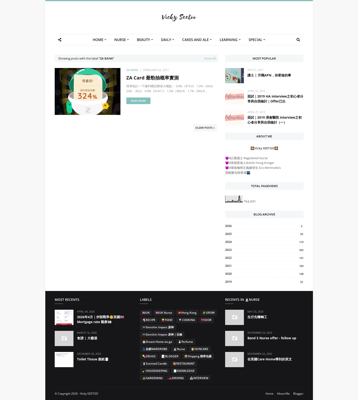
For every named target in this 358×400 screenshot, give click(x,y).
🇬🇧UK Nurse (164, 313)
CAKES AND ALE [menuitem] (195, 39)
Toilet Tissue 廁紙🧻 (93, 359)
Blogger (298, 394)
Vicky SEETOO (89, 394)
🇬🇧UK (146, 313)
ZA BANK (132, 70)
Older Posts (203, 127)
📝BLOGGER (170, 356)
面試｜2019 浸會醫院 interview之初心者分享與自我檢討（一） (274, 120)
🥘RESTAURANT (184, 364)
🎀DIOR (206, 320)
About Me (283, 394)
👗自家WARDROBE (154, 349)
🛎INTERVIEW (199, 378)
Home (269, 394)
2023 (264, 250)
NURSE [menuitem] (120, 39)
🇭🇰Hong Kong (187, 313)
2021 (264, 266)
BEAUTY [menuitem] (143, 39)
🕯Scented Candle (154, 364)
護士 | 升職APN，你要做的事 (269, 75)
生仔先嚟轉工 (257, 317)
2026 (264, 226)
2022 (264, 258)
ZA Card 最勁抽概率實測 (152, 78)
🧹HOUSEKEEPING (154, 371)
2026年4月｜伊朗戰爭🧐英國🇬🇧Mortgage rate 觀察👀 (100, 319)
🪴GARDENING (152, 378)
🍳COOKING (186, 320)
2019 (264, 282)
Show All (210, 58)
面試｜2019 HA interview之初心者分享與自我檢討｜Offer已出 (275, 98)
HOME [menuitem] (98, 39)
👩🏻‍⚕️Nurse (179, 349)
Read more (138, 100)
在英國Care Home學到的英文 (269, 359)
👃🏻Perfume (185, 342)
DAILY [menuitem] (166, 39)
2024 (264, 242)
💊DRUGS (149, 356)
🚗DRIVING (176, 378)
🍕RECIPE (148, 320)
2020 (264, 274)
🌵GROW (208, 313)
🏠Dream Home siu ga (157, 342)
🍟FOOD (167, 320)
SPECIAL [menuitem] (255, 39)
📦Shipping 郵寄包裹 (198, 356)
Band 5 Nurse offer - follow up (271, 338)
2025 (264, 234)
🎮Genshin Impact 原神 (158, 327)
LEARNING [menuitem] (229, 39)
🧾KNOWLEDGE (184, 371)
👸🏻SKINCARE (199, 349)
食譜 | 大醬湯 (87, 338)
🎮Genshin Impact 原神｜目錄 (162, 334)
